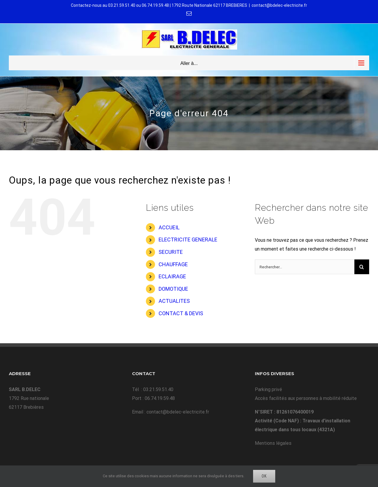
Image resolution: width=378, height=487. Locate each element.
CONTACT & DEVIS (181, 313)
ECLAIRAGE (172, 276)
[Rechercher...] (304, 266)
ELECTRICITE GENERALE (188, 239)
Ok (264, 476)
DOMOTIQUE (173, 289)
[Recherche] (361, 266)
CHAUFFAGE (173, 264)
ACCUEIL (169, 227)
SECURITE (171, 252)
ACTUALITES (174, 301)
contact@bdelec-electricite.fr (279, 5)
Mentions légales (273, 443)
